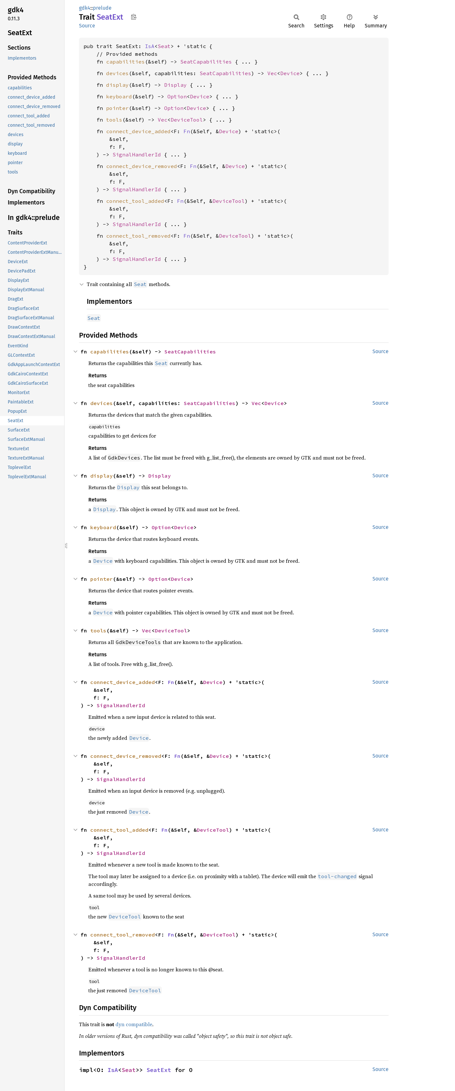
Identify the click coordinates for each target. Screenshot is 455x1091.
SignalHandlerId (137, 154)
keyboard (119, 96)
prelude (102, 8)
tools (114, 119)
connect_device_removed (141, 166)
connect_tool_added (135, 201)
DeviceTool (187, 119)
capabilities (125, 61)
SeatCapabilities (206, 61)
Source (87, 26)
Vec (272, 73)
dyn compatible (133, 1024)
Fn (186, 131)
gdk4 (84, 8)
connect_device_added (138, 131)
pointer (117, 108)
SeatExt (158, 1070)
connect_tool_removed (138, 236)
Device (290, 73)
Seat (164, 46)
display (117, 85)
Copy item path (133, 16)
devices (117, 73)
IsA (149, 46)
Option (177, 96)
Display (175, 85)
